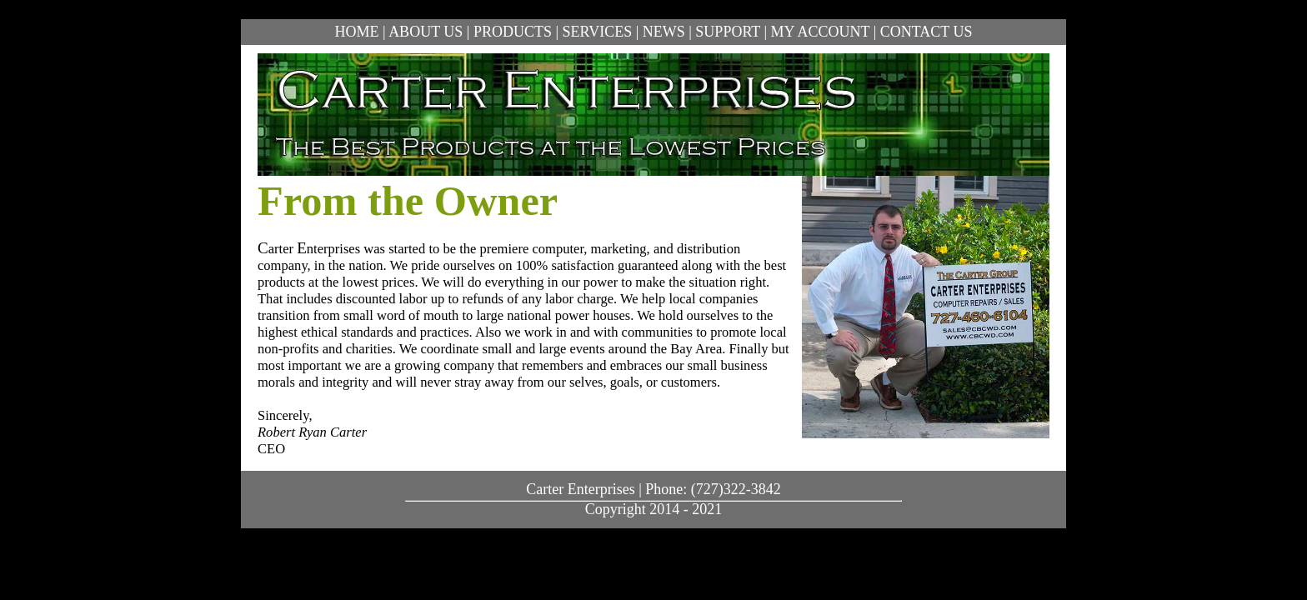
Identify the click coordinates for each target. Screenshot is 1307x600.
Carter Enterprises (580, 489)
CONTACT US (926, 31)
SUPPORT (727, 31)
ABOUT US (425, 31)
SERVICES (598, 31)
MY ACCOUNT (820, 31)
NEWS (664, 31)
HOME (357, 31)
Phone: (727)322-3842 (712, 489)
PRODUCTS (512, 31)
